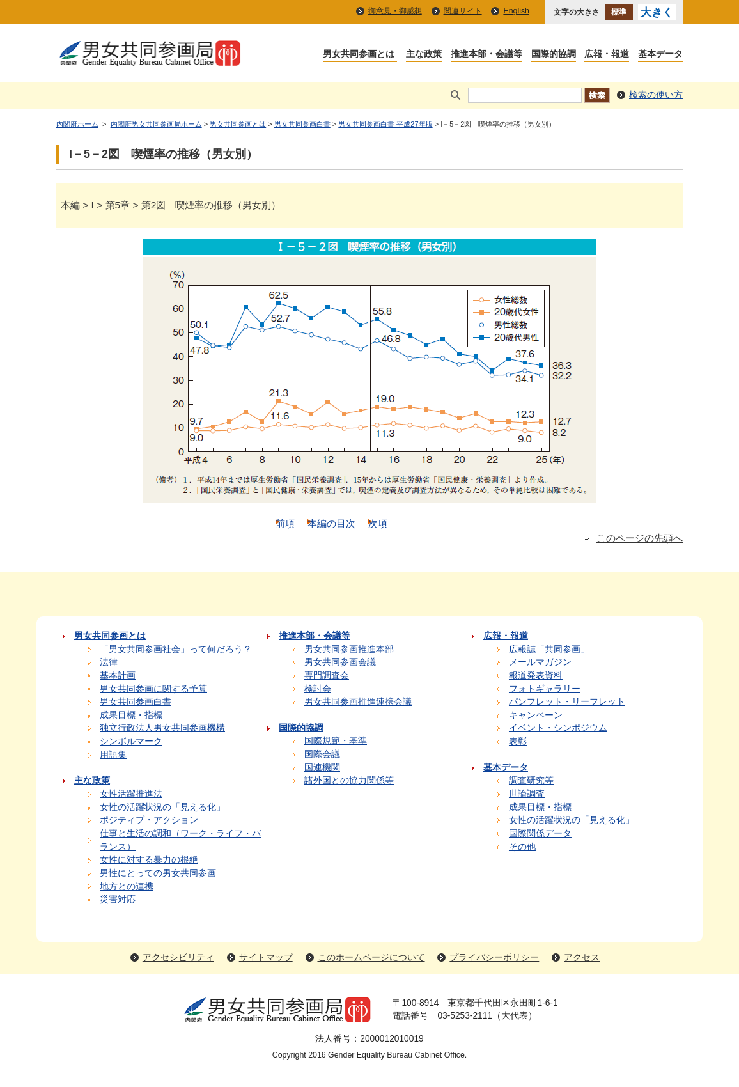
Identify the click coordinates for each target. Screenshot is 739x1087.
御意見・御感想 (395, 10)
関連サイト (463, 10)
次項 (377, 523)
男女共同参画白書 (302, 124)
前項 (285, 523)
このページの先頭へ (639, 538)
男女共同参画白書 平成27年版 (385, 124)
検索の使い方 (656, 95)
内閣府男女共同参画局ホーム (156, 124)
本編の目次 (331, 523)
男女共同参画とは (238, 124)
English (516, 10)
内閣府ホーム (77, 124)
